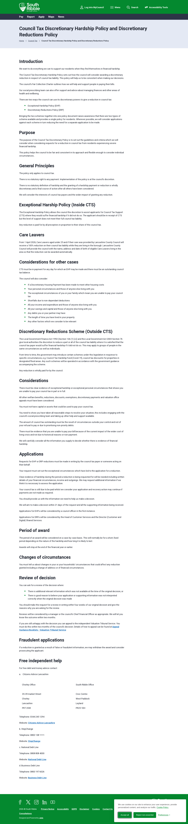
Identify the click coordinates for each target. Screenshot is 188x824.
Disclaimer (84, 809)
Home (21, 41)
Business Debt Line (37, 777)
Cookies (96, 809)
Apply (41, 16)
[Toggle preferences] (164, 815)
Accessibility (63, 809)
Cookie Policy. (163, 807)
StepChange (34, 741)
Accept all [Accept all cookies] (125, 815)
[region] (71, 696)
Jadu (41, 818)
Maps (51, 16)
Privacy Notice (47, 809)
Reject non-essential (144, 815)
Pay (21, 16)
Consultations (25, 813)
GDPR (74, 809)
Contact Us (108, 809)
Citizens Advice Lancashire (41, 723)
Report (31, 16)
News (61, 16)
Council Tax (32, 41)
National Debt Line (37, 759)
